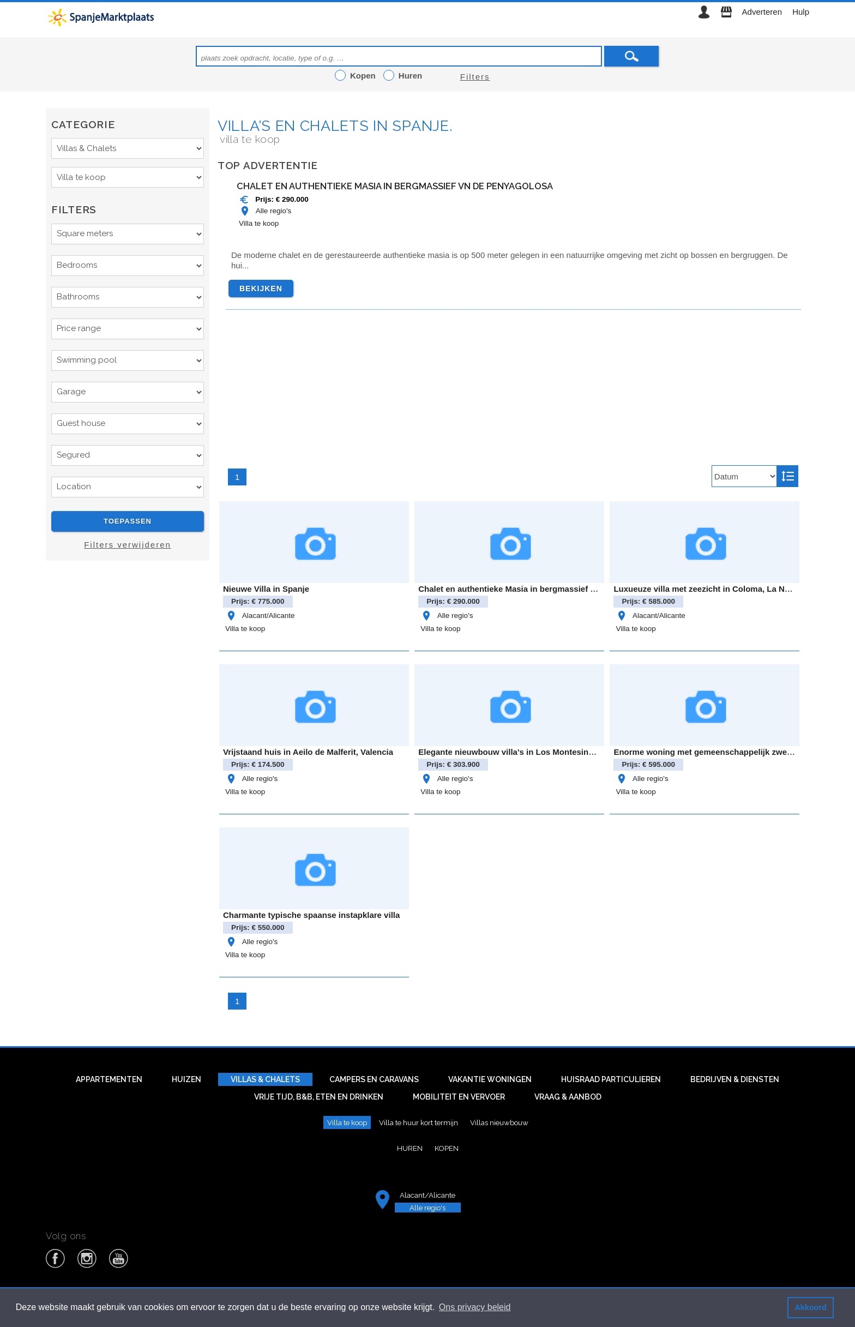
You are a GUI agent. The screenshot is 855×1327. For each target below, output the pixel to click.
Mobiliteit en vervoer (459, 1096)
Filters (475, 76)
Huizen (186, 1079)
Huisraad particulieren (611, 1079)
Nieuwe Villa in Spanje (266, 588)
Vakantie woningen (490, 1079)
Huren (410, 1148)
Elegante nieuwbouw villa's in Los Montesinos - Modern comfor (541, 751)
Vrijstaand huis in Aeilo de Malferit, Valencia (308, 751)
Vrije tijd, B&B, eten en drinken (318, 1096)
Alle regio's (265, 211)
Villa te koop (259, 223)
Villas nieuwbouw (499, 1122)
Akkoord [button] (810, 1307)
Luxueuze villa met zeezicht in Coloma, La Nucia (706, 588)
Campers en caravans (374, 1079)
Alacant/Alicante (259, 615)
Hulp (800, 11)
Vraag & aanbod (567, 1096)
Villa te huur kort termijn (418, 1122)
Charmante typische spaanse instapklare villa (311, 915)
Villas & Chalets (265, 1079)
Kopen (447, 1148)
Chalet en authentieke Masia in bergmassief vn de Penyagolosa (395, 186)
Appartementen (109, 1079)
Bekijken (260, 288)
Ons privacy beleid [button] (475, 1307)
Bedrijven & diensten (734, 1079)
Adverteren (762, 11)
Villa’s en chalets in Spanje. (335, 125)
